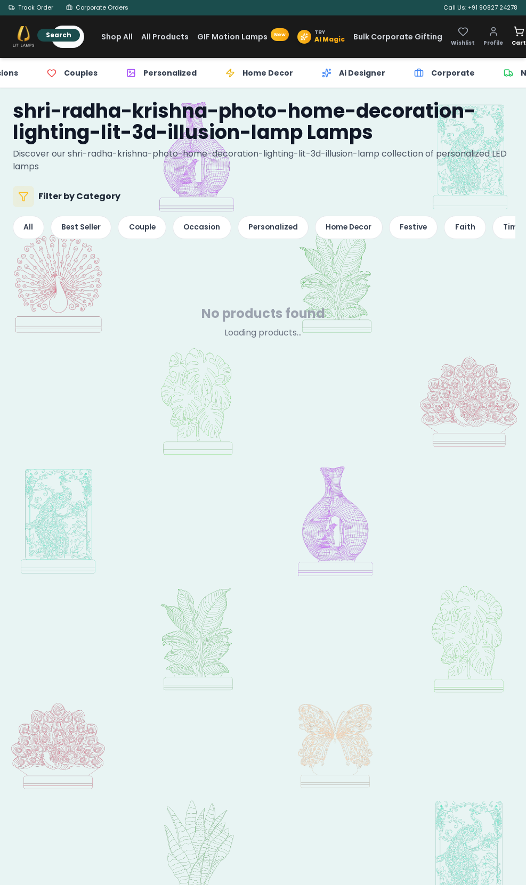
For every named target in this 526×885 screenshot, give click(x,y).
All (29, 228)
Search (58, 34)
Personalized (286, 228)
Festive (434, 228)
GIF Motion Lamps (243, 36)
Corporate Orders (97, 7)
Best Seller (84, 228)
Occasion (212, 228)
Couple (149, 228)
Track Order (31, 7)
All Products (165, 36)
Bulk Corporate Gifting (397, 36)
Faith (488, 228)
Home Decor (366, 228)
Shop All (117, 36)
